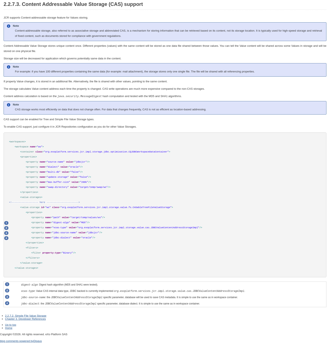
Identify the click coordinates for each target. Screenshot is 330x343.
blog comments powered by (21, 340)
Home (8, 327)
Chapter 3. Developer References (25, 318)
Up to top (10, 324)
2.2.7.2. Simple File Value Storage (25, 315)
